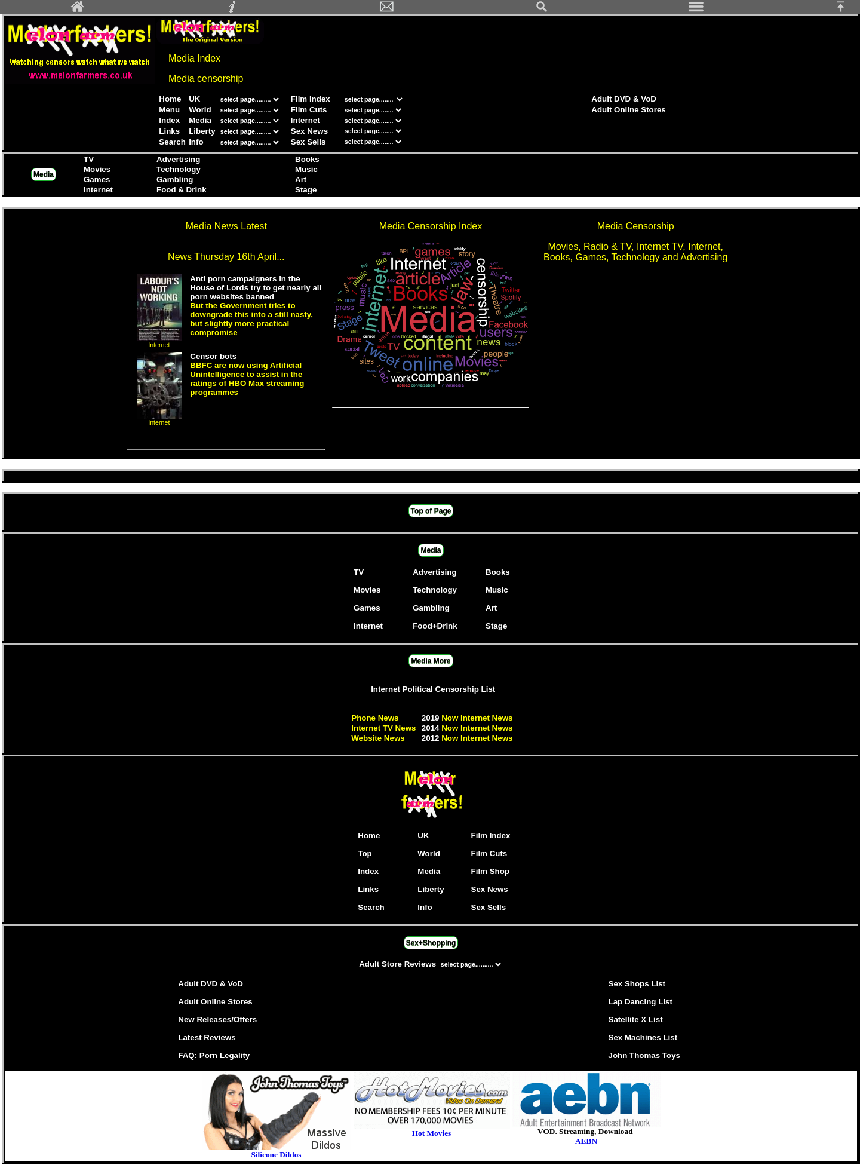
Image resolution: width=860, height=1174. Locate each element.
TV (89, 159)
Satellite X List (636, 1019)
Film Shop (490, 871)
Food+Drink (435, 625)
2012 (431, 738)
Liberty (202, 131)
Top (364, 853)
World (200, 109)
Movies (97, 169)
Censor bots (213, 356)
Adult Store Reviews (398, 964)
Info (196, 141)
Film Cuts (309, 109)
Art (300, 179)
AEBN (586, 1140)
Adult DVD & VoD (623, 98)
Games (97, 179)
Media (200, 120)
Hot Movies (432, 1129)
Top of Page (431, 511)
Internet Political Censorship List (433, 689)
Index (169, 120)
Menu (169, 109)
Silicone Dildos (276, 1154)
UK (194, 98)
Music (306, 169)
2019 (431, 717)
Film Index (310, 98)
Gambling (174, 179)
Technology (178, 169)
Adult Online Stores (628, 109)
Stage (306, 189)
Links (169, 131)
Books (307, 159)
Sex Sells (308, 141)
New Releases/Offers (217, 1019)
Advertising (178, 159)
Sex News (309, 131)
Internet (305, 120)
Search (172, 141)
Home (170, 98)
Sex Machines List (643, 1037)
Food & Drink (181, 189)
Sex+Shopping (431, 943)
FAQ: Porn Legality (214, 1055)
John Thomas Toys (644, 1055)
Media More (430, 661)
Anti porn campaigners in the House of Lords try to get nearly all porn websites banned (255, 287)
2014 (431, 728)
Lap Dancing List (640, 1001)
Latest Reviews (206, 1037)
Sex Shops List (637, 983)
